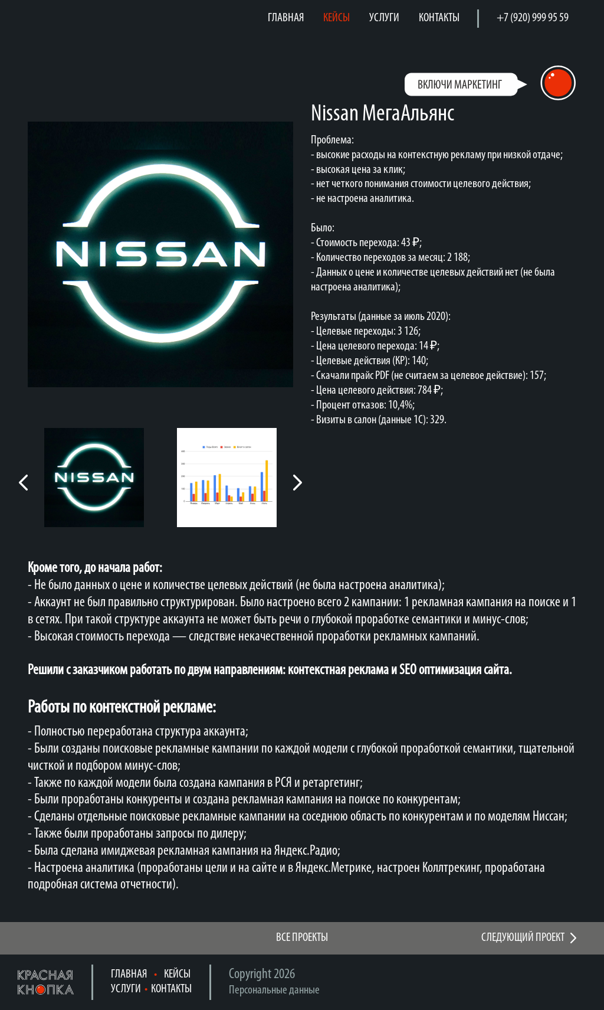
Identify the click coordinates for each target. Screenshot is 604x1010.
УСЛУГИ (384, 18)
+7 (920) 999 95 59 (533, 18)
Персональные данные (274, 990)
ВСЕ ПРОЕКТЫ (302, 937)
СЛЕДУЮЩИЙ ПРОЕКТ (522, 937)
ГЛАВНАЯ (286, 18)
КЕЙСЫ (336, 18)
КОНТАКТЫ (439, 18)
